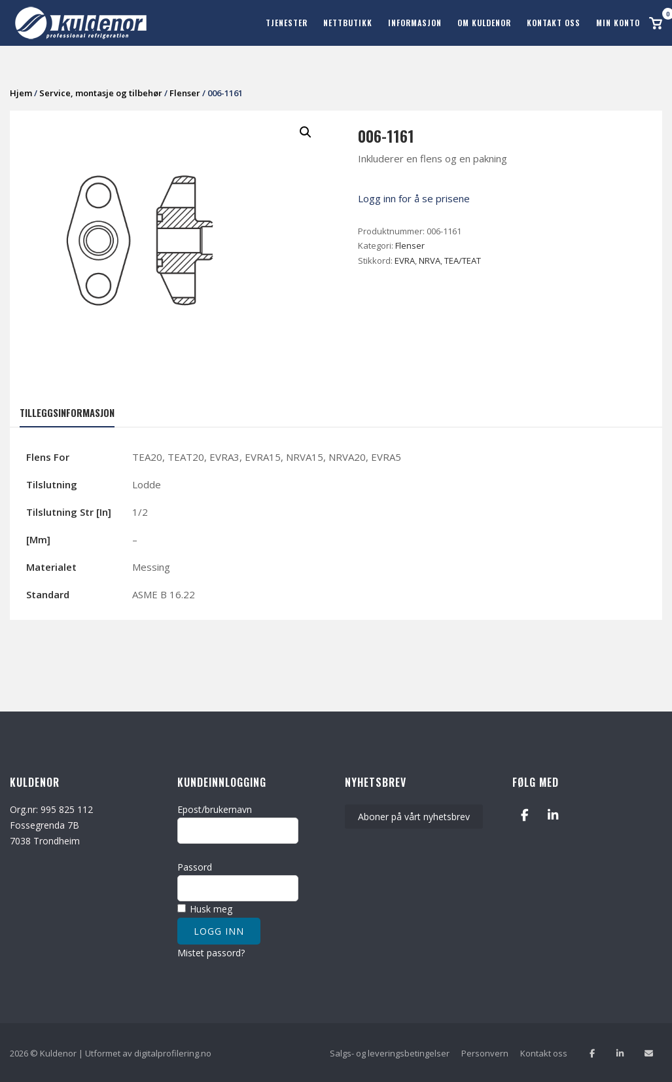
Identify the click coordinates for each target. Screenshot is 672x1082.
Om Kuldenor (484, 22)
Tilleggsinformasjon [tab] (67, 412)
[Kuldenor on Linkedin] (552, 814)
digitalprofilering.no (172, 1052)
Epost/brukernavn (214, 808)
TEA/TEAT (462, 260)
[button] (305, 131)
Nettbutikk (347, 22)
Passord (194, 866)
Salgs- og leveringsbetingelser (390, 1052)
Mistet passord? (211, 951)
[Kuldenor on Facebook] (524, 814)
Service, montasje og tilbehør (100, 92)
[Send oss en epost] (649, 1052)
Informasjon (415, 22)
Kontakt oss (553, 22)
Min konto (618, 22)
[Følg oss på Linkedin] (620, 1052)
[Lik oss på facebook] (592, 1052)
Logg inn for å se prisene (414, 197)
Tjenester (287, 22)
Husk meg (204, 908)
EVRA (405, 260)
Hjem (21, 92)
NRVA (429, 260)
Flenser (184, 92)
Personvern (484, 1052)
